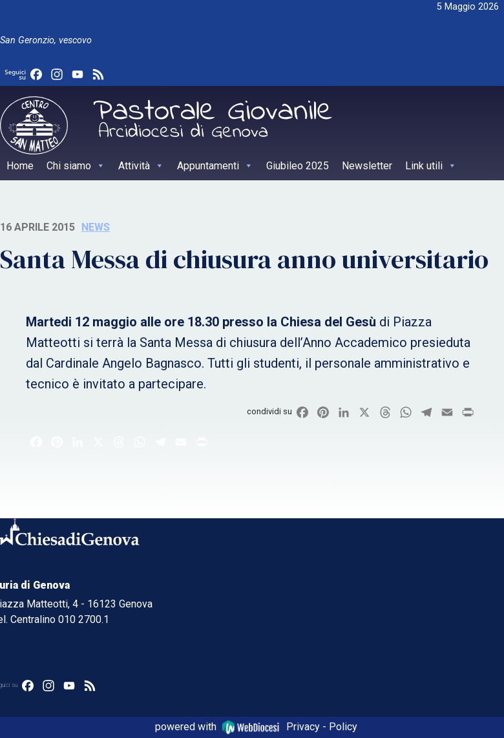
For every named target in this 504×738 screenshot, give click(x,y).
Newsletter (367, 166)
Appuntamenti (215, 166)
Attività (141, 166)
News (95, 227)
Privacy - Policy (321, 727)
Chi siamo (76, 166)
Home (20, 166)
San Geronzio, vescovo (46, 40)
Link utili (431, 166)
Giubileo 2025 (297, 166)
